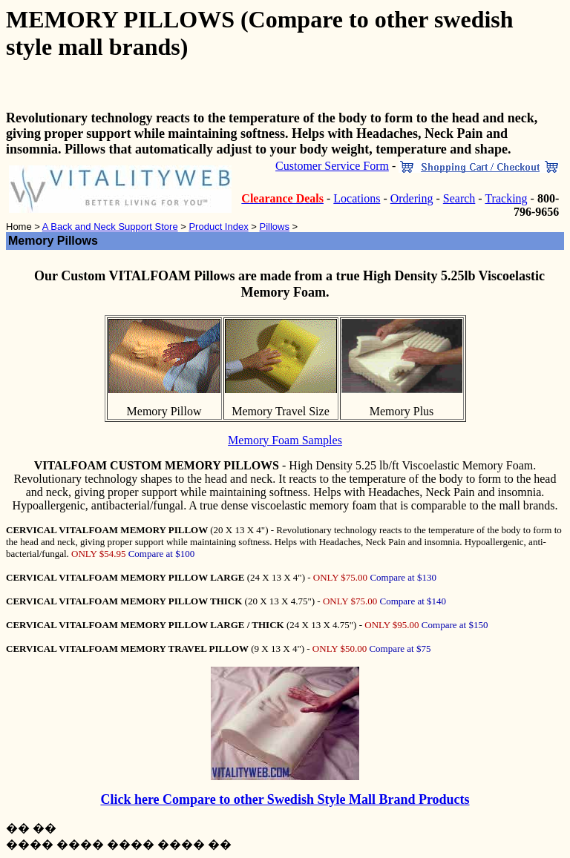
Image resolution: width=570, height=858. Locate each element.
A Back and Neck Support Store (110, 226)
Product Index (218, 226)
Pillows (274, 226)
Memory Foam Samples (285, 440)
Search (459, 198)
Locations (356, 198)
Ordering (411, 198)
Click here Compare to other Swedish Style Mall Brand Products (284, 799)
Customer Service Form (332, 165)
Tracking (506, 198)
